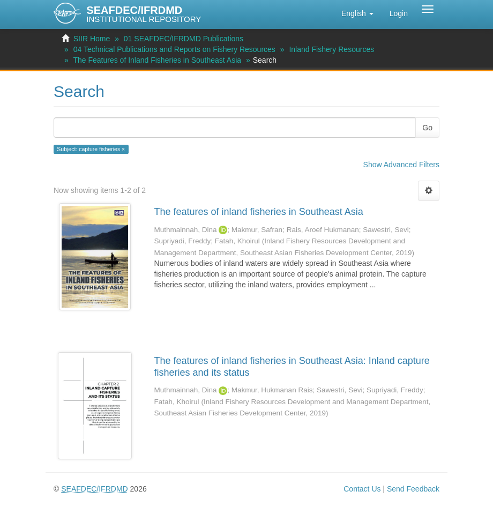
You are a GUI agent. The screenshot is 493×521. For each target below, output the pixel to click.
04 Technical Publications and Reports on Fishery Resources (174, 49)
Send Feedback (413, 489)
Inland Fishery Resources (331, 49)
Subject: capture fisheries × (91, 149)
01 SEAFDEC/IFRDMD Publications (183, 38)
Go (427, 127)
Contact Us (361, 489)
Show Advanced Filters (401, 164)
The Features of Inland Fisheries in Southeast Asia (157, 60)
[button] (357, 13)
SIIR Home (91, 38)
